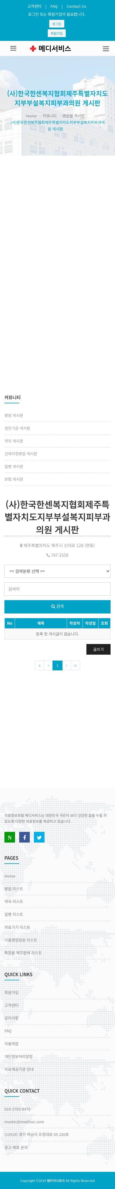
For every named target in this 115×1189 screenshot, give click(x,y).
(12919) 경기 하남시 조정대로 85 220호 (36, 1134)
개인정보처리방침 (18, 1056)
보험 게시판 (13, 479)
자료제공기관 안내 (19, 1069)
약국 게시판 (13, 441)
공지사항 (11, 1018)
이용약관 (11, 1043)
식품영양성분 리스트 (20, 940)
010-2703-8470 (17, 1109)
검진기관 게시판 (17, 428)
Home (31, 116)
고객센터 (34, 6)
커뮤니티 (49, 116)
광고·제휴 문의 (16, 1147)
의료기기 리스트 (17, 927)
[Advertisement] (55, 214)
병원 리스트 (13, 888)
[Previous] (39, 665)
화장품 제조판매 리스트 (23, 952)
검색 (57, 606)
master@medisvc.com (24, 1121)
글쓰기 (98, 649)
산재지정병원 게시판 (20, 453)
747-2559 (57, 555)
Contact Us (76, 6)
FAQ (54, 6)
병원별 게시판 (74, 116)
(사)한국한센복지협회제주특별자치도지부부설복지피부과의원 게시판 (58, 517)
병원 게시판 (13, 415)
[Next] (66, 665)
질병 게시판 (13, 466)
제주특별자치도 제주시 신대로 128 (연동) (57, 545)
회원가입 (57, 33)
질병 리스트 (13, 914)
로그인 (56, 23)
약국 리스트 (13, 901)
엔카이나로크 (56, 1180)
